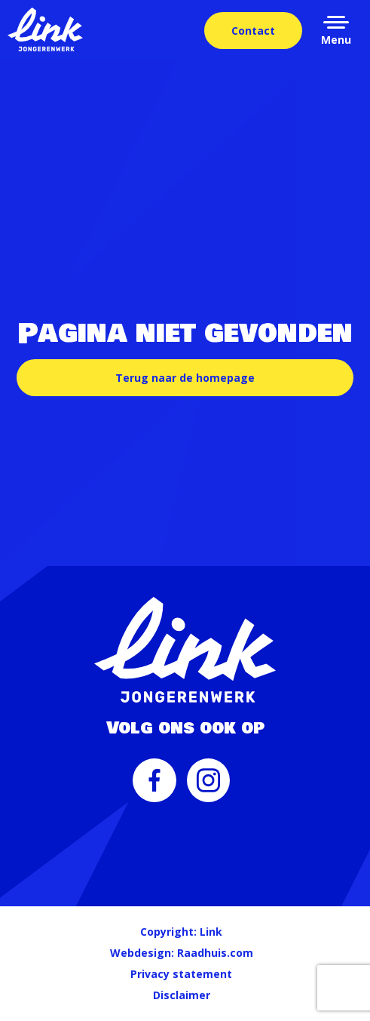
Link (211, 931)
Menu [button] (336, 39)
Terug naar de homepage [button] (185, 378)
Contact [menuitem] (253, 30)
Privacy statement (181, 974)
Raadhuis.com (215, 953)
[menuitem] (154, 787)
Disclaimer (181, 995)
